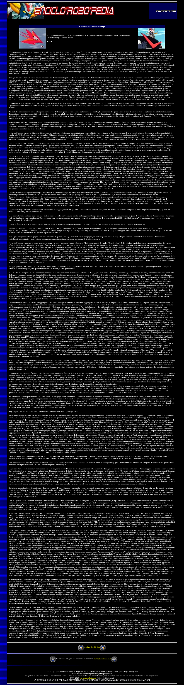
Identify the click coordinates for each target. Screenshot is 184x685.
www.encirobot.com (88, 678)
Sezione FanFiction (92, 647)
